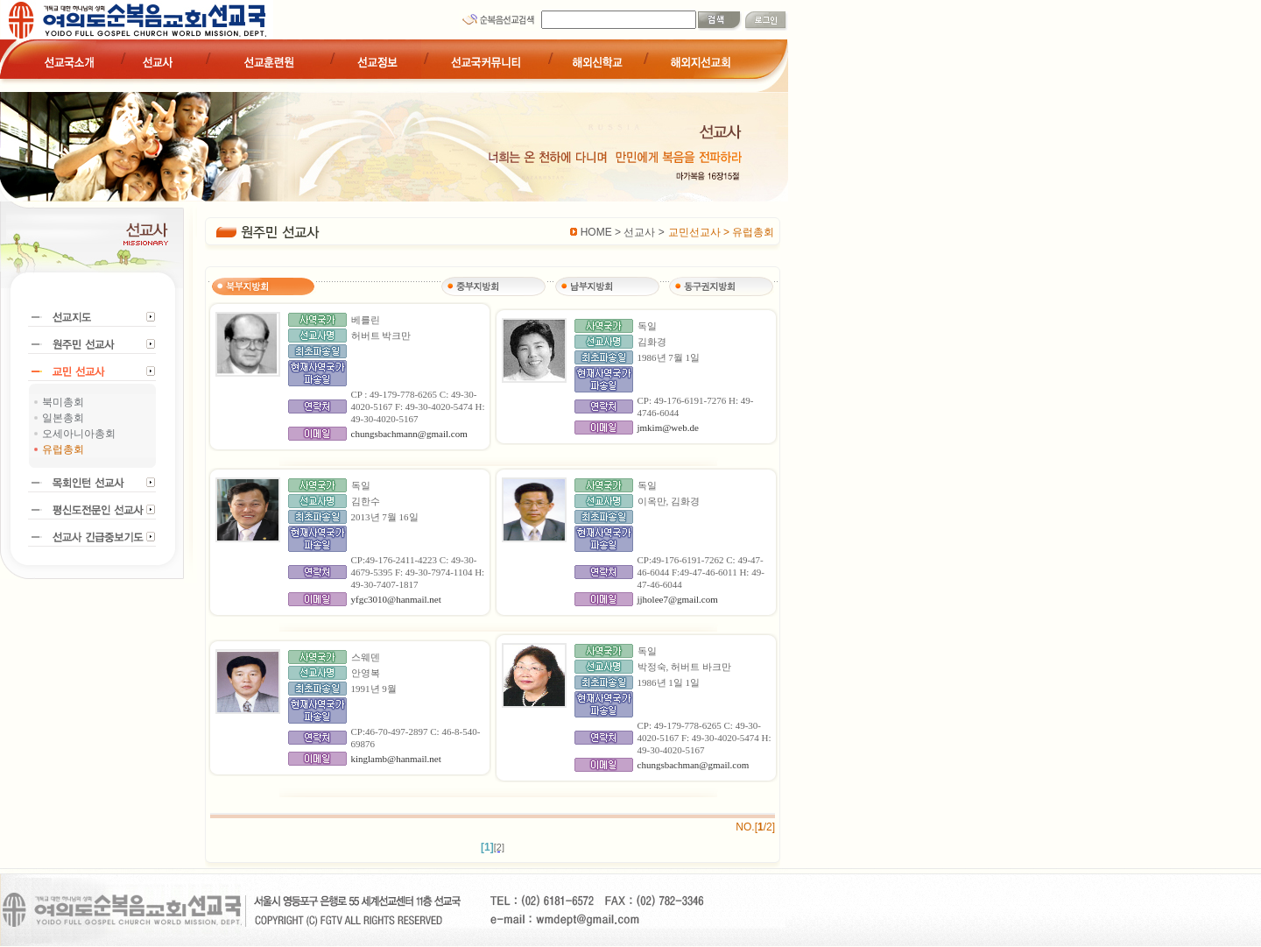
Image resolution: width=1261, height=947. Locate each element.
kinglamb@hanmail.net (396, 758)
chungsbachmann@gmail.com (409, 433)
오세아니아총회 (79, 434)
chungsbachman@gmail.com (694, 765)
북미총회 (63, 402)
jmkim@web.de (668, 427)
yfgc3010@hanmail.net (396, 599)
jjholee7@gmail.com (678, 599)
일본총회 (63, 418)
